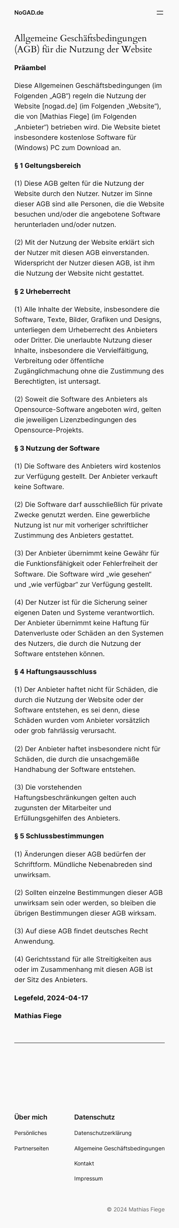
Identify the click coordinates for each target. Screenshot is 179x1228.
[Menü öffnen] (160, 12)
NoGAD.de (29, 12)
